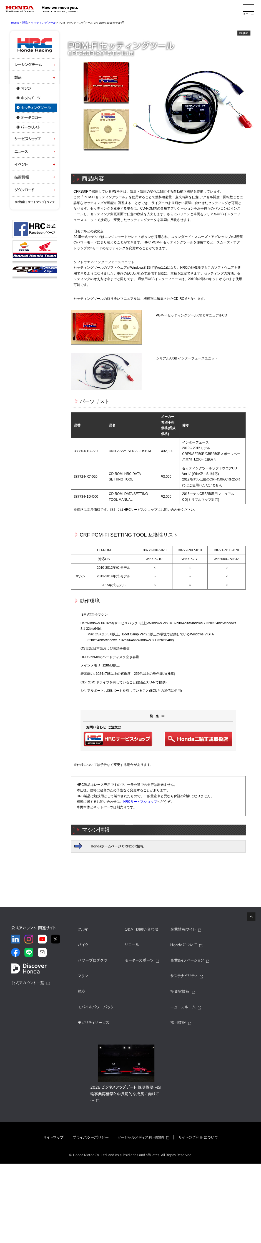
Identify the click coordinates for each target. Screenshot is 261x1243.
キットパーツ (34, 98)
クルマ (83, 929)
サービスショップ (34, 138)
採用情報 (178, 1023)
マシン (34, 88)
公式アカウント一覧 (27, 983)
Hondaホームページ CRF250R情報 (117, 846)
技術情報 (34, 177)
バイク (83, 945)
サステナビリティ (183, 976)
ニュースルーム (182, 1007)
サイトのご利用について (198, 1137)
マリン (83, 976)
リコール (132, 945)
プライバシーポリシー (90, 1137)
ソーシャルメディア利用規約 (140, 1137)
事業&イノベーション (187, 960)
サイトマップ (36, 201)
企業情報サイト (183, 929)
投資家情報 (180, 991)
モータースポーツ (139, 960)
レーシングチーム (34, 64)
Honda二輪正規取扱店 (198, 739)
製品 (34, 77)
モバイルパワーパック (96, 1007)
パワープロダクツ (92, 960)
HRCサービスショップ (118, 739)
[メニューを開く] (248, 9)
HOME (15, 22)
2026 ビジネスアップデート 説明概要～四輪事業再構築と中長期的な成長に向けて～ (125, 1094)
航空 (82, 991)
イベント (34, 164)
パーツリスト (34, 127)
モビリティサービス (93, 1023)
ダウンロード (34, 189)
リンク (51, 201)
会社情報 (20, 201)
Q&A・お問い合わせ (142, 929)
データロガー (34, 117)
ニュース (34, 151)
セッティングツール (34, 108)
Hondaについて (183, 945)
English (244, 33)
